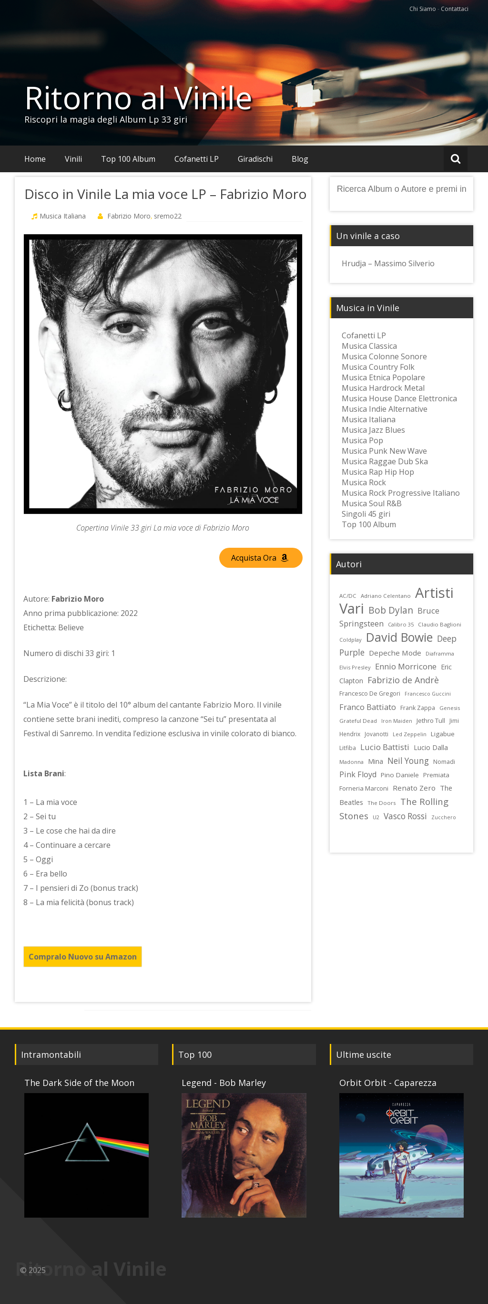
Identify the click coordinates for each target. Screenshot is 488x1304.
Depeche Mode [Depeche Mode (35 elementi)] (395, 652)
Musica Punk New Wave (384, 451)
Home (35, 159)
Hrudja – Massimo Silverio (388, 263)
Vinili (73, 159)
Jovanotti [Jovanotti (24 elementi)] (376, 734)
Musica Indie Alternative (384, 409)
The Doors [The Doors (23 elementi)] (381, 802)
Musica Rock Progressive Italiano (401, 493)
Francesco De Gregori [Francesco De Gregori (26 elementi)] (369, 693)
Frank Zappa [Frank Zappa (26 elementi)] (417, 708)
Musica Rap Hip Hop (378, 472)
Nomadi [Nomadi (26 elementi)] (444, 762)
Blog (300, 159)
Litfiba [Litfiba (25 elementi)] (347, 748)
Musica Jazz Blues (373, 430)
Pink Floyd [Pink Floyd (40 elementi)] (357, 774)
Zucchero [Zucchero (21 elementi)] (443, 817)
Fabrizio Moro (129, 215)
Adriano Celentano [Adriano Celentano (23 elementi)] (386, 595)
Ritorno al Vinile (138, 97)
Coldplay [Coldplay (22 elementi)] (350, 639)
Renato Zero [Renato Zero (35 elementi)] (414, 788)
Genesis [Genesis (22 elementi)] (449, 707)
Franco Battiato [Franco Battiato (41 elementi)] (367, 706)
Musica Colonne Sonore (384, 356)
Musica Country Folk (378, 367)
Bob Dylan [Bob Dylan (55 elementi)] (390, 610)
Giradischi (255, 159)
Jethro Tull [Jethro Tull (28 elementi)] (431, 720)
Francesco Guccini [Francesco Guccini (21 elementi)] (428, 693)
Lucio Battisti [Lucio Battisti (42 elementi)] (384, 746)
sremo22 (168, 215)
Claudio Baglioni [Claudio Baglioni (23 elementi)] (439, 624)
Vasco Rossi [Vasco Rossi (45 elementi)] (405, 816)
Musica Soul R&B (372, 503)
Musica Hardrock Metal (383, 388)
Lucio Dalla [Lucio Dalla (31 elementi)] (431, 747)
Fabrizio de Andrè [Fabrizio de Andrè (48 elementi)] (403, 680)
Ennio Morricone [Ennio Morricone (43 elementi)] (406, 666)
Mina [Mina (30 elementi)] (375, 761)
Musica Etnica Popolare (383, 377)
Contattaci (454, 9)
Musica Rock (364, 482)
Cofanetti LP (196, 159)
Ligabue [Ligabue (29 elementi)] (443, 734)
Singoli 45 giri (366, 514)
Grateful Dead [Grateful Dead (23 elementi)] (358, 720)
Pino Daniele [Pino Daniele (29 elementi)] (400, 775)
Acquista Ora (259, 558)
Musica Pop (362, 440)
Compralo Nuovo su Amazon (83, 956)
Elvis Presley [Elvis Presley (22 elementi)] (355, 667)
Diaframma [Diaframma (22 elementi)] (440, 653)
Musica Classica (369, 346)
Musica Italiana (63, 215)
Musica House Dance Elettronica (399, 398)
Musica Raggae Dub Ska (385, 461)
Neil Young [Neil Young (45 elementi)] (408, 760)
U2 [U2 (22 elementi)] (376, 817)
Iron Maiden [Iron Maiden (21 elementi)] (396, 721)
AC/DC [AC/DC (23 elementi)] (347, 595)
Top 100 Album (128, 159)
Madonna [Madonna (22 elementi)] (351, 761)
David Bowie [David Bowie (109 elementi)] (399, 637)
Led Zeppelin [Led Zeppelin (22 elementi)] (410, 734)
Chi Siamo (422, 9)
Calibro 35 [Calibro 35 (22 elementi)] (401, 624)
